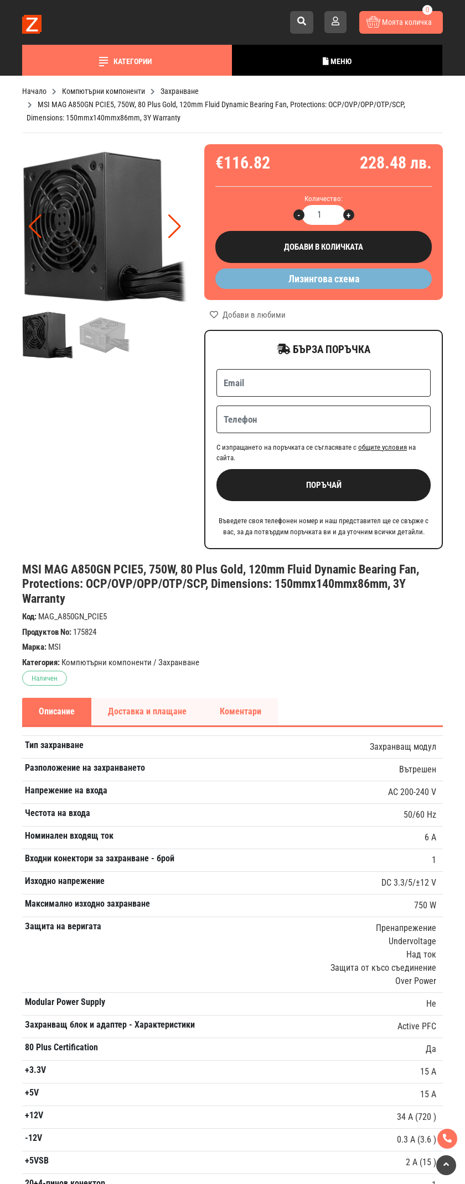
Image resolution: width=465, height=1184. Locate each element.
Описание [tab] (57, 711)
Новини (328, 851)
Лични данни (338, 908)
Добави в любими (248, 315)
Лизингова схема (323, 279)
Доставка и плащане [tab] (147, 711)
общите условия (382, 447)
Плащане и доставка (353, 814)
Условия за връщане (352, 870)
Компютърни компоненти (106, 662)
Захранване (178, 662)
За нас (326, 795)
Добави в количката (323, 247)
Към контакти (51, 1060)
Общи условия (340, 927)
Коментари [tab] (240, 711)
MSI (54, 647)
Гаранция (331, 833)
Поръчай (324, 485)
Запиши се (238, 822)
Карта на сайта (342, 945)
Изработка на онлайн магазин (210, 1160)
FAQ (321, 889)
